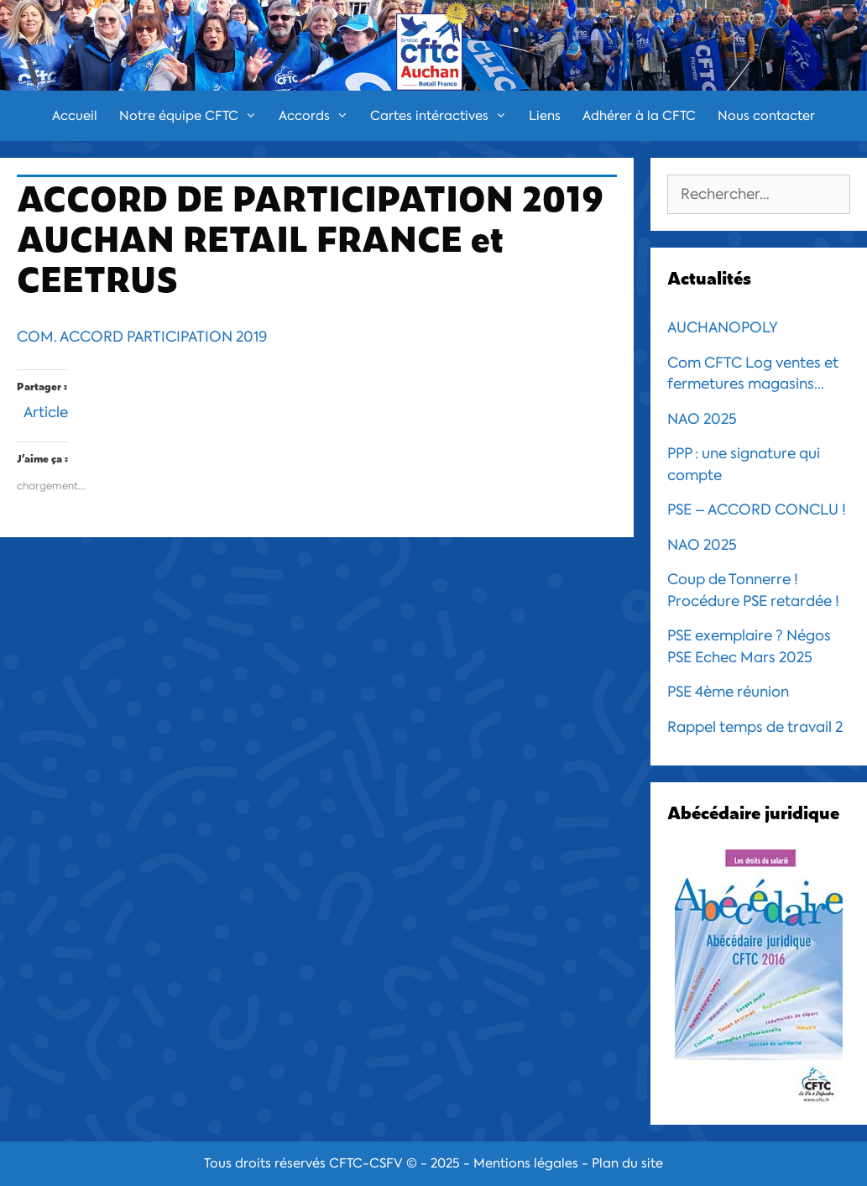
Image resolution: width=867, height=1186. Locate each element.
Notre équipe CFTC (193, 116)
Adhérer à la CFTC (639, 115)
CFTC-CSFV (366, 1163)
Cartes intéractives (444, 116)
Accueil (74, 115)
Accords (319, 116)
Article (46, 410)
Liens (545, 115)
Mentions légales (525, 1163)
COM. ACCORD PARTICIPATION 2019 (142, 336)
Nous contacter (766, 115)
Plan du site (627, 1163)
